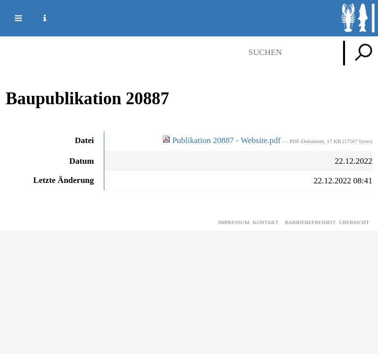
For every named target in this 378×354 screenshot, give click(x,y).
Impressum (234, 222)
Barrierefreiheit (310, 222)
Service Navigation (39, 18)
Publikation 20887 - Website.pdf (222, 140)
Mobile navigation (12, 18)
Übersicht (354, 222)
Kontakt (265, 222)
